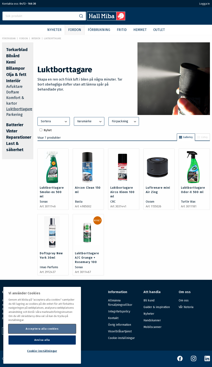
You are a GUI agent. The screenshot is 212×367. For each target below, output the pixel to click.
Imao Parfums (49, 267)
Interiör (35, 38)
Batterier (14, 124)
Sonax (44, 201)
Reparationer (18, 137)
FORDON (74, 30)
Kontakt (113, 318)
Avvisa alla (42, 339)
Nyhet (48, 130)
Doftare (12, 92)
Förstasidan (9, 38)
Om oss (184, 300)
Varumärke (89, 122)
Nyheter (148, 314)
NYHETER (54, 30)
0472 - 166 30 (27, 3)
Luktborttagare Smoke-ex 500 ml (52, 192)
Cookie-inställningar (121, 338)
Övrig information (119, 325)
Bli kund (148, 300)
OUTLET (159, 30)
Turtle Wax (188, 201)
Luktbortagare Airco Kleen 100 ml (122, 192)
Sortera (54, 122)
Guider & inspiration (156, 307)
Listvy (202, 137)
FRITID (122, 30)
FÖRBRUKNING (99, 30)
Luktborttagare (52, 38)
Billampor (15, 68)
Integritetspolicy (119, 311)
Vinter (11, 130)
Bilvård (12, 55)
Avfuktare (14, 86)
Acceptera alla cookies (42, 328)
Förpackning (124, 122)
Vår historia (186, 307)
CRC (113, 201)
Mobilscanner (152, 327)
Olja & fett (16, 74)
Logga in (204, 3)
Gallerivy (186, 137)
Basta (78, 201)
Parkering (14, 114)
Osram (150, 201)
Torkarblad (17, 49)
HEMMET (140, 30)
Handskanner (152, 320)
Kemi (11, 62)
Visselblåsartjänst (120, 331)
